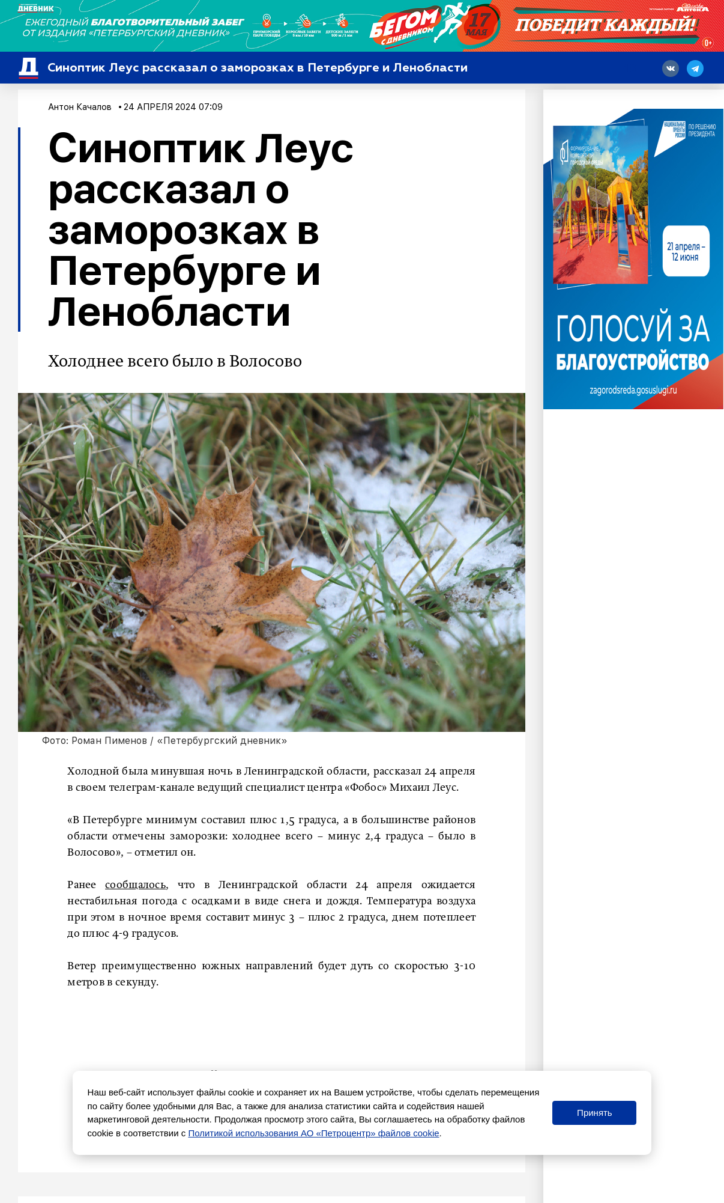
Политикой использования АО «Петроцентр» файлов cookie (313, 1133)
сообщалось (135, 885)
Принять (594, 1112)
